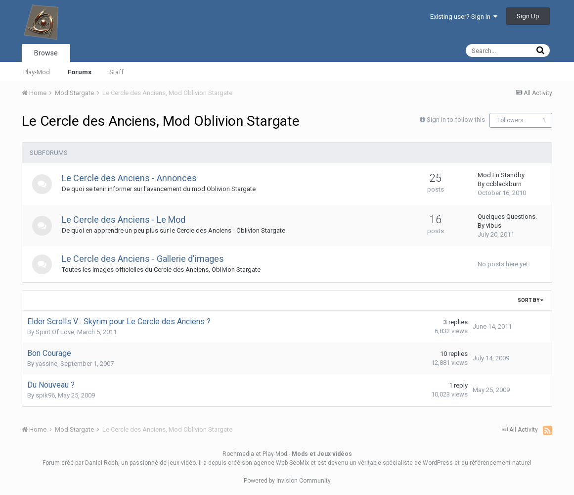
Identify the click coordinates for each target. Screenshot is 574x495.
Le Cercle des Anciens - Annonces (129, 178)
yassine (46, 363)
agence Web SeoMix (281, 462)
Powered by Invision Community (287, 480)
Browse (46, 53)
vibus (493, 225)
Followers (510, 120)
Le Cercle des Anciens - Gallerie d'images (143, 258)
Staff (116, 72)
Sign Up (528, 16)
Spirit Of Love (55, 332)
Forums (79, 72)
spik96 (45, 395)
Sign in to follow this (456, 119)
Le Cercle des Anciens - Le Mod (123, 219)
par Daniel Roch (96, 462)
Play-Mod (36, 72)
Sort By (530, 300)
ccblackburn (504, 184)
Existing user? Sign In (463, 16)
